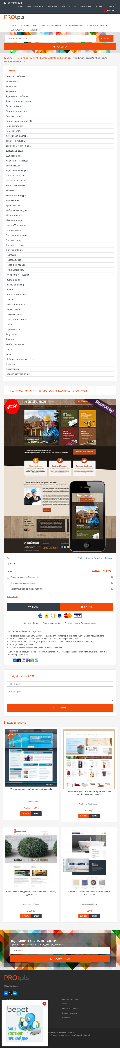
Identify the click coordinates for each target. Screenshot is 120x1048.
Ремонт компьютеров (16, 294)
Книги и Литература (16, 195)
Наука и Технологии (16, 225)
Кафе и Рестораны (15, 185)
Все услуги (12, 596)
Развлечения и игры (16, 284)
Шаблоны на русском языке (20, 359)
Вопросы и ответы (35, 6)
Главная (8, 58)
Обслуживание (13, 240)
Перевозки (11, 255)
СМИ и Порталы (14, 314)
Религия (10, 289)
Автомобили (12, 81)
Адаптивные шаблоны (17, 96)
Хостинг (35, 30)
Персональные (13, 260)
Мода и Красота (14, 215)
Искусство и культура (16, 180)
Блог (20, 6)
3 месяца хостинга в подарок (23, 583)
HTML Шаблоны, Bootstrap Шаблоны (51, 58)
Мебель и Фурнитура (16, 210)
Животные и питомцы (17, 160)
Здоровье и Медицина (17, 170)
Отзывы (98, 6)
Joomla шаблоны (74, 26)
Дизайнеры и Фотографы (18, 146)
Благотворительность (17, 111)
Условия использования (80, 6)
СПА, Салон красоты (16, 319)
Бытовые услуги (14, 116)
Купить (87, 607)
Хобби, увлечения (15, 344)
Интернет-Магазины (16, 175)
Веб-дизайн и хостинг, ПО (19, 121)
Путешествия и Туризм (17, 275)
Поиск (106, 38)
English (110, 10)
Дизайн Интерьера (15, 141)
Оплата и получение (56, 6)
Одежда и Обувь (14, 250)
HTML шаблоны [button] (28, 26)
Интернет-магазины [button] (97, 26)
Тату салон (11, 334)
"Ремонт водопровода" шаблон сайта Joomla (31, 789)
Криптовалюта (13, 205)
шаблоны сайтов (51, 1033)
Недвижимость (13, 230)
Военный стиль (13, 131)
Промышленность (15, 270)
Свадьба (10, 299)
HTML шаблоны (23, 58)
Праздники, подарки (16, 265)
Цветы (9, 349)
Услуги (12, 26)
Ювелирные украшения (18, 374)
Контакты (110, 6)
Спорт (9, 324)
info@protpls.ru (13, 3)
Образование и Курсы (17, 235)
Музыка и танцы (14, 220)
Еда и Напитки (13, 156)
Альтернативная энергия (18, 101)
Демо (33, 607)
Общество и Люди (15, 245)
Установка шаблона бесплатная (24, 577)
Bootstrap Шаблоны (15, 76)
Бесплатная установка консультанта (26, 589)
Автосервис (12, 86)
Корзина (60, 47)
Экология (10, 364)
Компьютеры (12, 200)
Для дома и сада (14, 151)
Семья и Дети (13, 309)
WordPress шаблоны (51, 26)
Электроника (12, 369)
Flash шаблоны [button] (17, 30)
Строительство (13, 329)
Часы (8, 354)
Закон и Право (13, 165)
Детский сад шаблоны (17, 136)
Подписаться (60, 958)
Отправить (60, 707)
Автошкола (11, 91)
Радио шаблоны (14, 280)
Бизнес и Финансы (15, 106)
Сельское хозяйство (16, 304)
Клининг (10, 190)
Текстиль (10, 339)
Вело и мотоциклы (15, 126)
